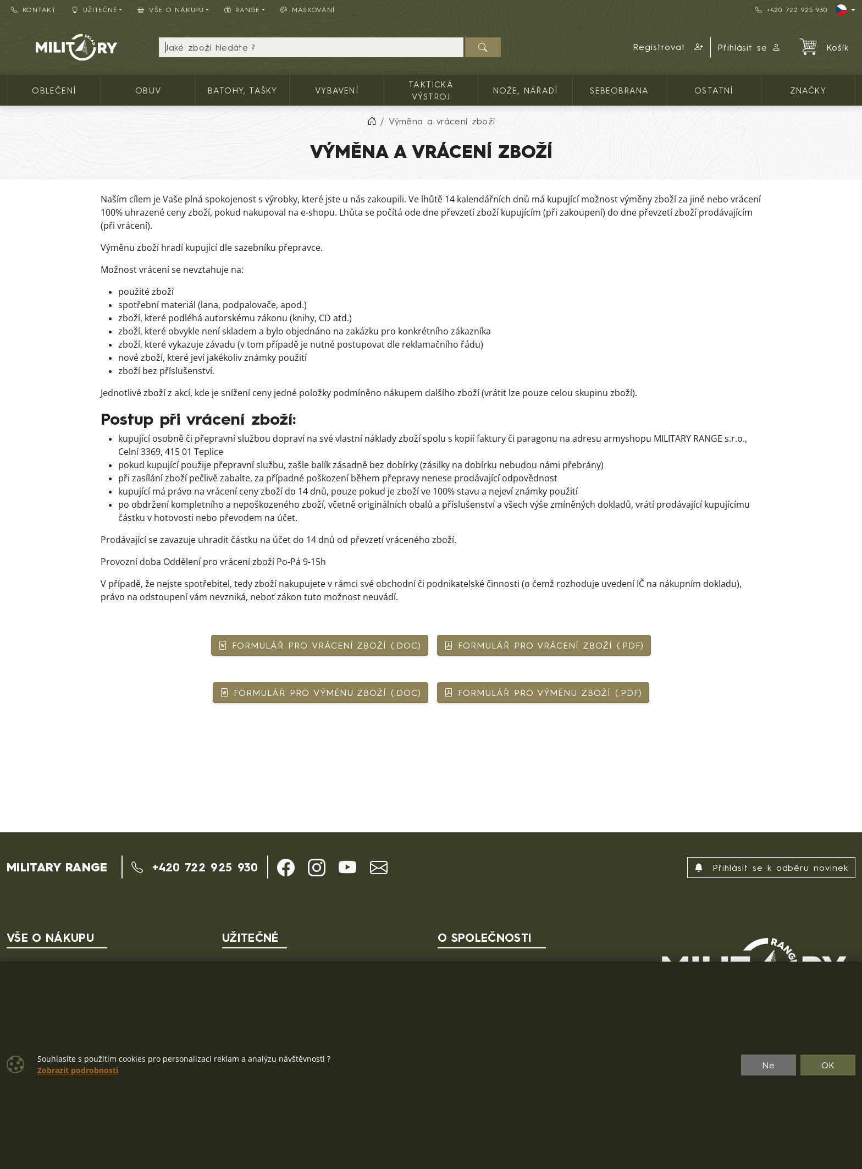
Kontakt (33, 10)
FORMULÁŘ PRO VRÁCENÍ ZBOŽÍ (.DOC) (319, 645)
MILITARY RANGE (57, 867)
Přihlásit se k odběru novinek (771, 867)
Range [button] (242, 10)
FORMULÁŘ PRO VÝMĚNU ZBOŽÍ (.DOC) (320, 692)
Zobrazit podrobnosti (77, 1070)
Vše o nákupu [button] (170, 10)
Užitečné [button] (94, 10)
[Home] (371, 121)
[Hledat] (483, 47)
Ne (768, 1065)
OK (828, 1065)
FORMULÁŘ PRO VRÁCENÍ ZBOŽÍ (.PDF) (544, 645)
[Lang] (845, 9)
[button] (668, 47)
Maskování (307, 10)
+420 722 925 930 (791, 10)
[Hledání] (311, 47)
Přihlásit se (749, 47)
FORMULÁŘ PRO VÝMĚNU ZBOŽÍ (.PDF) (543, 692)
